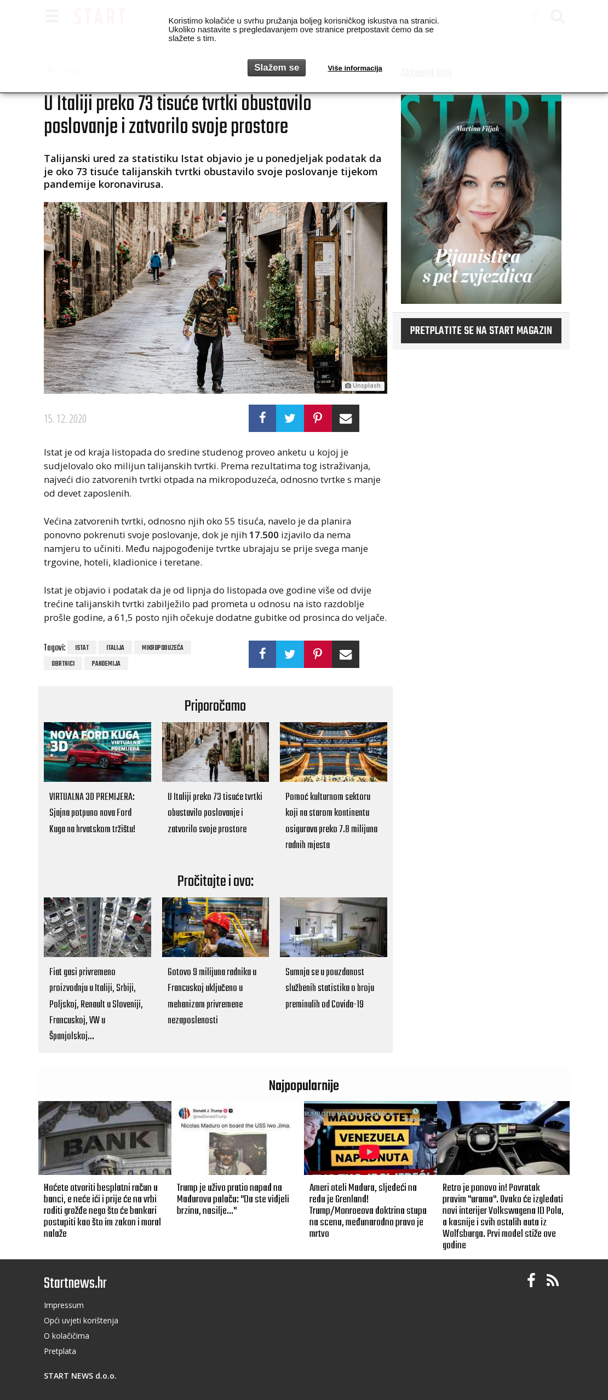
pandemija (106, 664)
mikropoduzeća (162, 648)
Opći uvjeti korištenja (81, 1320)
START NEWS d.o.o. (80, 1375)
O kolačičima (66, 1335)
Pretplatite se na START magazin (481, 331)
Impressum (64, 1305)
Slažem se (276, 67)
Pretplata (60, 1351)
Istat (82, 648)
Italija (115, 648)
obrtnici (62, 664)
